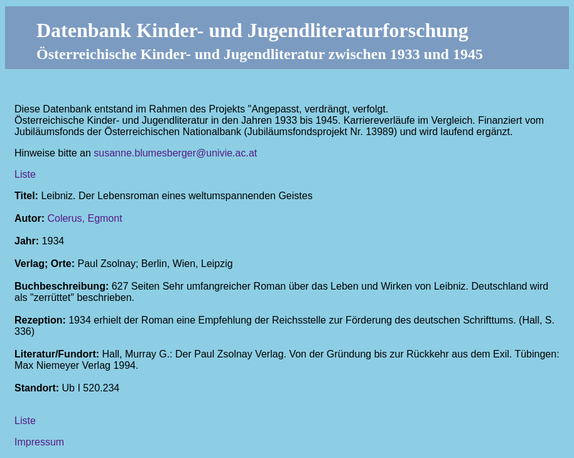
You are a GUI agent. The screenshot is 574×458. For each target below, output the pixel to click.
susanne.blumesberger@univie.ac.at (175, 153)
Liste (25, 174)
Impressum (39, 442)
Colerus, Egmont (84, 218)
